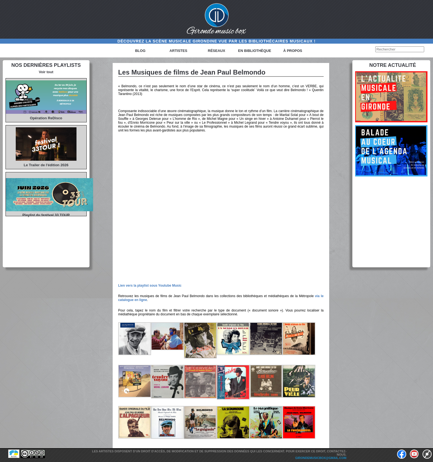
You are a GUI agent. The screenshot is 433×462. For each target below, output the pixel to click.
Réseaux (216, 51)
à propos (292, 51)
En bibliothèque (254, 51)
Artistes (178, 51)
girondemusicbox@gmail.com (321, 458)
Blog (140, 51)
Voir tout (46, 72)
